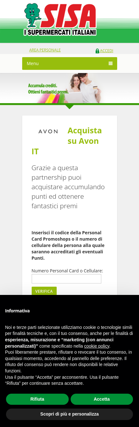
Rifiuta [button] (37, 399)
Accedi (104, 50)
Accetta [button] (102, 399)
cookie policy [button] (96, 346)
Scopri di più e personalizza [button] (69, 414)
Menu (33, 63)
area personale (45, 50)
